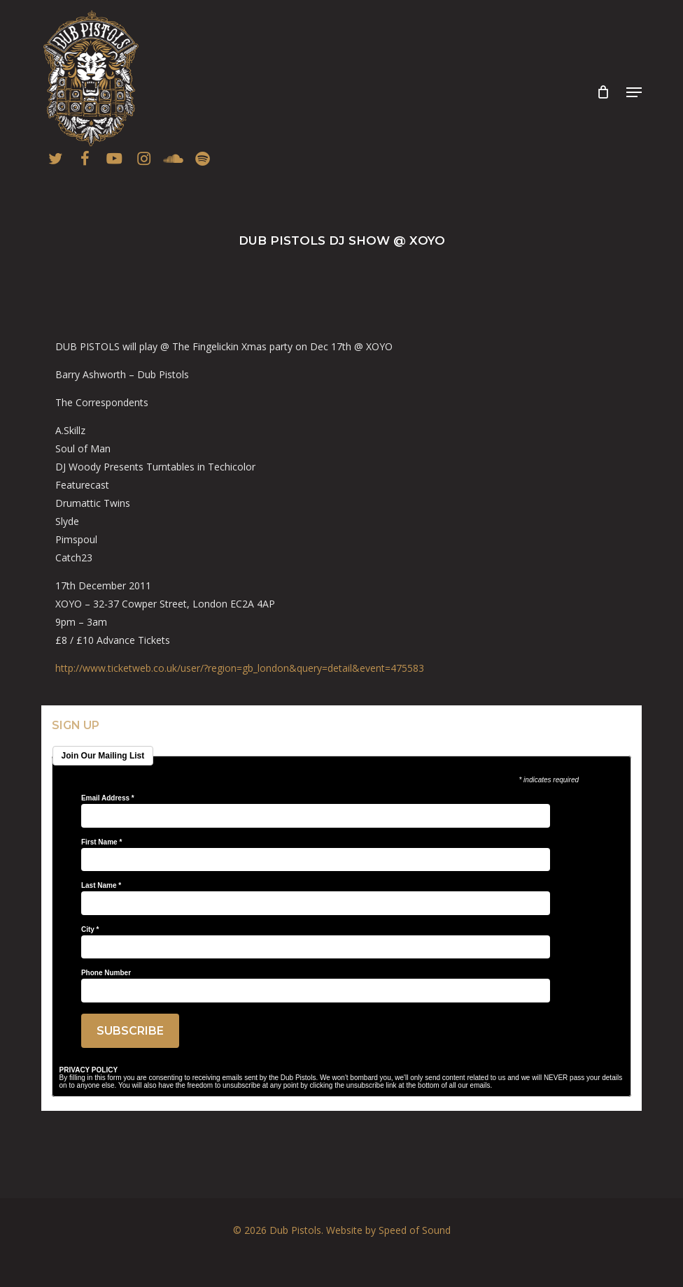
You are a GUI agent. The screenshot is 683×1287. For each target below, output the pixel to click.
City (90, 929)
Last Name (101, 885)
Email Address (107, 798)
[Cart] (603, 92)
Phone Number (106, 973)
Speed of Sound (415, 1230)
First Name (101, 842)
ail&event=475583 (239, 668)
